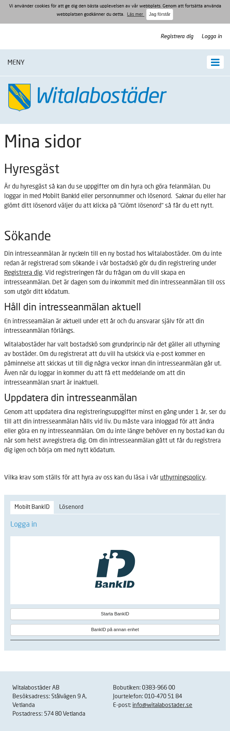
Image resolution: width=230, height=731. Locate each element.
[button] (115, 62)
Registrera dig (177, 36)
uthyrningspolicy (182, 477)
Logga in (211, 36)
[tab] (32, 507)
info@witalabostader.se (162, 705)
